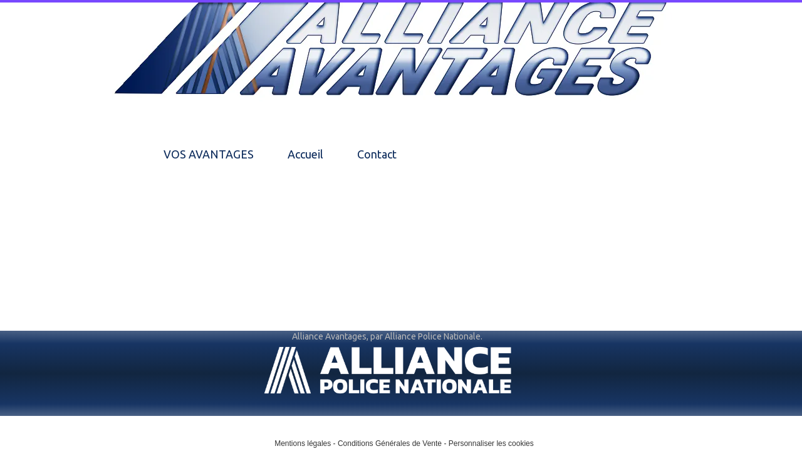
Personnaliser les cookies (491, 443)
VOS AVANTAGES (209, 154)
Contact (377, 154)
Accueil (305, 154)
